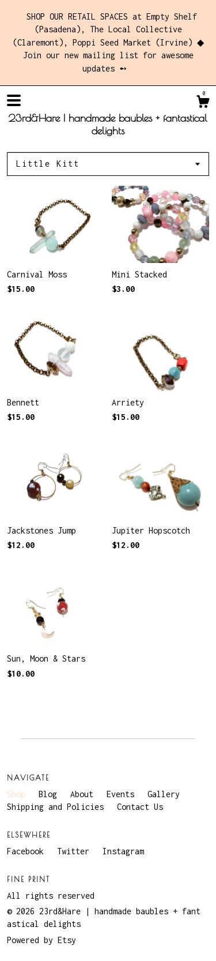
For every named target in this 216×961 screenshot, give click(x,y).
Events (123, 794)
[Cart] (202, 103)
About (84, 794)
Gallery (163, 794)
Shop (18, 794)
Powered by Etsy (41, 940)
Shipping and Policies (57, 807)
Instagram (123, 851)
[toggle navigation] (14, 100)
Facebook (27, 851)
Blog (50, 794)
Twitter (75, 851)
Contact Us (140, 807)
